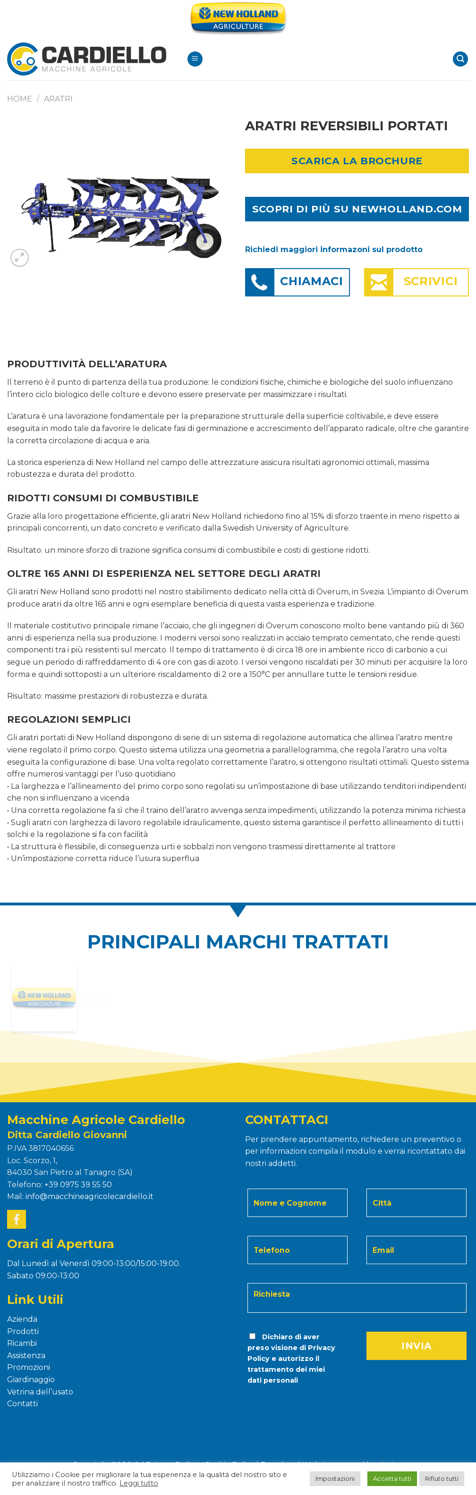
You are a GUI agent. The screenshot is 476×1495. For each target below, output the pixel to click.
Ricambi (22, 1343)
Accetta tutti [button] (392, 1478)
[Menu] (195, 59)
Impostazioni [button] (335, 1478)
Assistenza (26, 1355)
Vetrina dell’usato (40, 1391)
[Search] (460, 59)
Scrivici (431, 281)
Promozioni (28, 1367)
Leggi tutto (138, 1483)
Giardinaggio (31, 1379)
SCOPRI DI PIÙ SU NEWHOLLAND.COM (357, 209)
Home (19, 98)
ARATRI (58, 98)
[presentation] (310, 1405)
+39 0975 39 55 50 (78, 1184)
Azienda (22, 1319)
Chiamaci (311, 281)
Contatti (22, 1403)
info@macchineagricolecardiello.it (89, 1196)
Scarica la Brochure (357, 161)
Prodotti (23, 1331)
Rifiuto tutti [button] (442, 1478)
